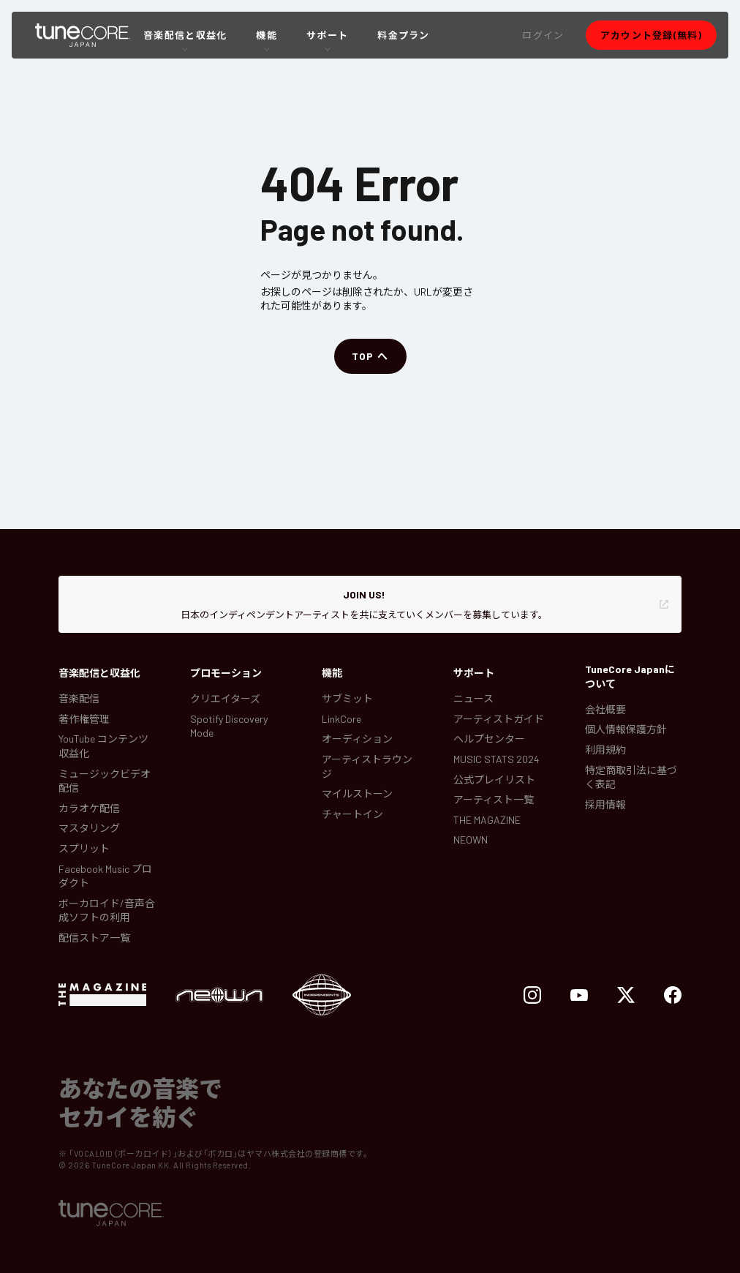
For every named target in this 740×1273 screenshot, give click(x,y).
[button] (543, 35)
